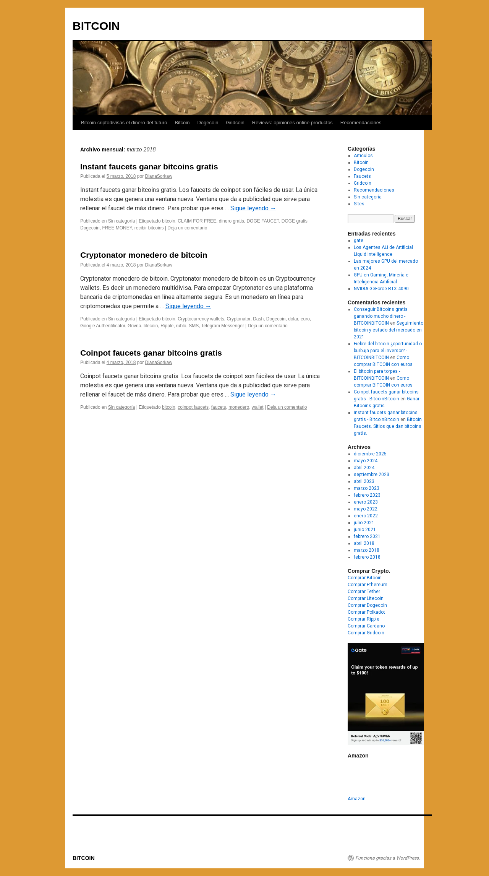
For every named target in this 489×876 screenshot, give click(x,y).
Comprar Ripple (363, 619)
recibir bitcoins (149, 228)
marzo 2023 (366, 488)
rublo (181, 325)
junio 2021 (365, 529)
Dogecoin (207, 122)
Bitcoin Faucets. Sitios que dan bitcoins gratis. (388, 426)
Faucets (362, 176)
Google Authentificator (102, 325)
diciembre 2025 (370, 454)
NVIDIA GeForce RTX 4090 (381, 288)
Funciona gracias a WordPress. (387, 858)
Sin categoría (121, 221)
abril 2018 (364, 543)
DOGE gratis (295, 221)
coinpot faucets (193, 407)
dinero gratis (231, 221)
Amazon (357, 798)
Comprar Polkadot (366, 612)
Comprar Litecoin (366, 598)
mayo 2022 (365, 509)
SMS (194, 325)
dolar (293, 319)
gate (358, 240)
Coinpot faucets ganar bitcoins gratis (151, 352)
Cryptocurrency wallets (201, 319)
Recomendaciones (361, 122)
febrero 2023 (367, 495)
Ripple (166, 325)
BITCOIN (96, 26)
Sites (359, 203)
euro (305, 319)
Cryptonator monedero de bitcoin (143, 254)
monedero (238, 407)
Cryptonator (238, 319)
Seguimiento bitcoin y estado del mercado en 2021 (388, 330)
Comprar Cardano (366, 626)
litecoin (151, 325)
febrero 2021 (367, 536)
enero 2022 (366, 515)
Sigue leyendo (253, 208)
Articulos (363, 155)
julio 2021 (364, 522)
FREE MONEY (117, 228)
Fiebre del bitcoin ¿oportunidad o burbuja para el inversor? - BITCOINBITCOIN (388, 350)
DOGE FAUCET (262, 221)
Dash (258, 319)
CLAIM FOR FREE (197, 221)
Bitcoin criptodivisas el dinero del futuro (124, 122)
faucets (218, 407)
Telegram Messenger (222, 325)
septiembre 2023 (371, 474)
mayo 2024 (365, 460)
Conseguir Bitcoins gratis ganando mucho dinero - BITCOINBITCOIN (381, 316)
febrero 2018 (367, 557)
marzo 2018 (366, 550)
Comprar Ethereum (367, 584)
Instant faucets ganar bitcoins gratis (149, 166)
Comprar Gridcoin (366, 632)
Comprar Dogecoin (367, 605)
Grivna (134, 325)
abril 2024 (364, 467)
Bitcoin (182, 122)
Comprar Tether (364, 591)
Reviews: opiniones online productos (292, 122)
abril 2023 (364, 481)
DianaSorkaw (158, 176)
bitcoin (168, 221)
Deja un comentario (187, 228)
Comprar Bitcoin (365, 577)
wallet (258, 407)
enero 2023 (366, 502)
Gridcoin (235, 122)
